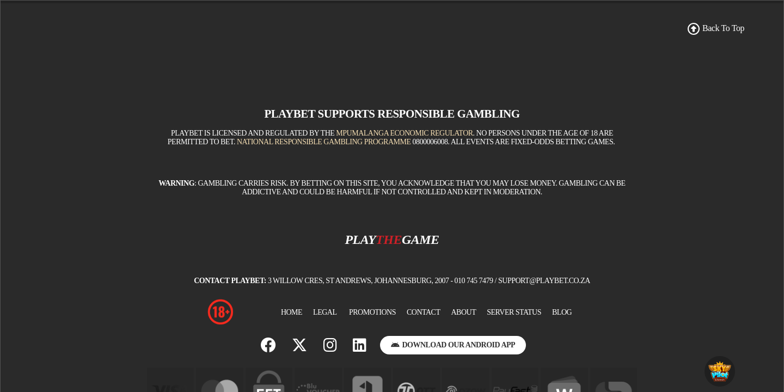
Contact (423, 312)
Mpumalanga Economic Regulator (404, 133)
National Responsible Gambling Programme (324, 142)
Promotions (372, 312)
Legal (324, 312)
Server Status (514, 312)
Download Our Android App (453, 345)
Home (291, 312)
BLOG (562, 312)
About (463, 312)
